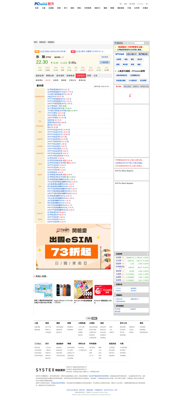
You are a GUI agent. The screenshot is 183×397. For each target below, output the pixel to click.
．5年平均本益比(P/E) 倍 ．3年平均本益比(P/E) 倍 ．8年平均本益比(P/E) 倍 (58, 132)
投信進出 (133, 290)
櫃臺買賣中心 (135, 299)
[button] (113, 290)
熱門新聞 (92, 347)
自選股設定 (92, 332)
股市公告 (123, 323)
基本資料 (60, 76)
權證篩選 (59, 329)
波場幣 (118, 277)
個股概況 (81, 76)
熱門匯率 (123, 350)
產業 (90, 353)
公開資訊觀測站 (120, 301)
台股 (90, 350)
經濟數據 (123, 355)
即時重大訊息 (144, 86)
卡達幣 (118, 274)
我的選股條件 (144, 332)
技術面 (55, 80)
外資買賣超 (37, 350)
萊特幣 (118, 271)
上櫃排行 (48, 350)
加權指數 (37, 327)
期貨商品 (70, 327)
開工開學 (132, 4)
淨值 (40, 121)
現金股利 (40, 146)
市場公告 (72, 80)
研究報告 (81, 347)
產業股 (80, 329)
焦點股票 (112, 355)
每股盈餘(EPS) (39, 96)
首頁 (37, 8)
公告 (95, 76)
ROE (39, 186)
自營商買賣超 (38, 355)
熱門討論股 (119, 54)
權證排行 (59, 332)
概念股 (80, 335)
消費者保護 (89, 390)
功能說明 (133, 309)
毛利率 (40, 164)
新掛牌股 (123, 327)
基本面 (48, 80)
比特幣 (136, 8)
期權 (112, 8)
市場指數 (48, 332)
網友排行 (48, 358)
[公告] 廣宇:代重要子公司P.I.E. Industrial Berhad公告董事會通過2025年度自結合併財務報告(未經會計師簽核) (90, 51)
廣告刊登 (82, 390)
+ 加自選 (104, 62)
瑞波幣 (118, 264)
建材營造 (57, 57)
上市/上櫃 (81, 327)
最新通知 (39, 80)
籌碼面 (63, 80)
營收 (40, 112)
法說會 (131, 329)
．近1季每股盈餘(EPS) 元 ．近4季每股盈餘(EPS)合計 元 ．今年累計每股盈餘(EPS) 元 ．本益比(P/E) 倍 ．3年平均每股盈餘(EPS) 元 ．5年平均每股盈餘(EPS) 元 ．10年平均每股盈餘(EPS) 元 (59, 96)
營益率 (40, 174)
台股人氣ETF (131, 54)
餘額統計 (59, 347)
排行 (65, 8)
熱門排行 (112, 353)
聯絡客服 (117, 311)
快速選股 (142, 327)
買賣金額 (37, 347)
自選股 (51, 8)
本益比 (40, 132)
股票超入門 (70, 353)
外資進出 (118, 290)
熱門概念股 (143, 54)
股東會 (131, 332)
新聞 (125, 4)
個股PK (97, 8)
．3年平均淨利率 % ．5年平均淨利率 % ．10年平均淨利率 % (56, 219)
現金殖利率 (39, 153)
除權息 (145, 8)
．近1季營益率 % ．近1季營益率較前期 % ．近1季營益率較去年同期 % (61, 174)
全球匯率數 (123, 347)
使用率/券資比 (60, 355)
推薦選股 (142, 329)
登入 (147, 4)
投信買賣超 (37, 353)
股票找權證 (59, 327)
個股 (102, 323)
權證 (105, 8)
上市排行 (48, 347)
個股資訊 (42, 42)
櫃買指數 (37, 329)
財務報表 (71, 76)
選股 (72, 8)
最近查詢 (118, 86)
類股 (79, 8)
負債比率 (40, 213)
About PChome (108, 390)
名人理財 (70, 350)
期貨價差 (70, 329)
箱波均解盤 (70, 347)
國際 (100, 347)
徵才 (116, 390)
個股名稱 (119, 43)
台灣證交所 (118, 299)
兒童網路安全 (98, 390)
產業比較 (82, 80)
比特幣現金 (120, 267)
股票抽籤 (123, 335)
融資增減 (59, 350)
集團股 (80, 332)
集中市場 (48, 327)
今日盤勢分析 (82, 350)
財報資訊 (92, 335)
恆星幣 (118, 280)
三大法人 (118, 288)
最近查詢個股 (93, 327)
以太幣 (118, 260)
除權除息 (132, 327)
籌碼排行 (48, 355)
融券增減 (59, 353)
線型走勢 (40, 76)
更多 (145, 254)
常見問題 (117, 309)
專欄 (69, 344)
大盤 (43, 8)
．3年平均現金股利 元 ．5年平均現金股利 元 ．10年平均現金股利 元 (57, 146)
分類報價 (87, 8)
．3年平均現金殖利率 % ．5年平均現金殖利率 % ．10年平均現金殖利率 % (57, 153)
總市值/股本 (40, 126)
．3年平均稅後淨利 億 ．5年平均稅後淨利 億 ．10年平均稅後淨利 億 (57, 139)
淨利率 (40, 219)
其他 (100, 353)
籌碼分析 (50, 76)
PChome (140, 4)
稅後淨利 (40, 139)
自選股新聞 (92, 338)
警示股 (122, 332)
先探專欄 (70, 358)
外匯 (129, 8)
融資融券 (133, 288)
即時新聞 (92, 344)
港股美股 (120, 8)
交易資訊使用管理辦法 (58, 383)
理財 (100, 358)
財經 (100, 355)
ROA (39, 203)
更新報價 (104, 57)
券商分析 (81, 344)
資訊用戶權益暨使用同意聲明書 (99, 376)
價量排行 (136, 86)
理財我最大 (70, 355)
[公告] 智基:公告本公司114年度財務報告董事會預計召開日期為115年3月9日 (54, 51)
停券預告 (123, 329)
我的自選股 (127, 86)
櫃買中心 (48, 329)
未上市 (91, 355)
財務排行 (48, 353)
